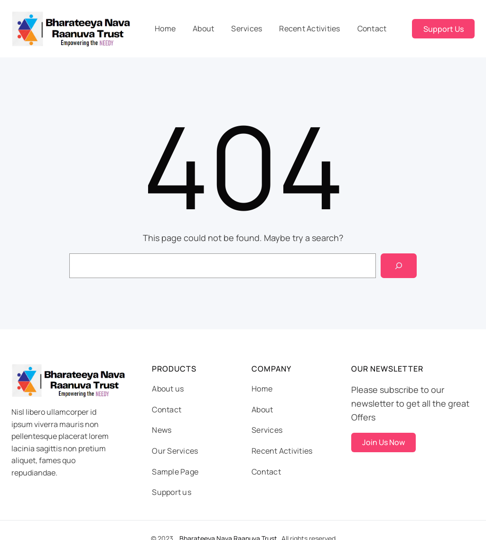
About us (168, 388)
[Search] (399, 265)
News (161, 430)
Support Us (443, 29)
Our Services (175, 451)
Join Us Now (383, 442)
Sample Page (175, 471)
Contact (166, 409)
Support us (171, 492)
